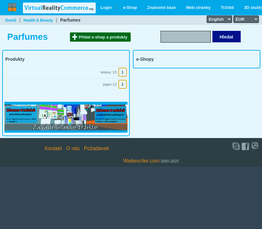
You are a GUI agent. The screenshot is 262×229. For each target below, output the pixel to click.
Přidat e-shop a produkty (103, 37)
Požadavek (96, 148)
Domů (10, 20)
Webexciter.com (141, 160)
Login (106, 7)
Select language (209, 15)
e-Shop (130, 7)
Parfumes (70, 20)
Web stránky (198, 7)
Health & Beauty (38, 20)
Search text (200, 30)
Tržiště (227, 7)
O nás (73, 148)
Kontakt (53, 148)
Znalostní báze (161, 7)
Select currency (235, 15)
